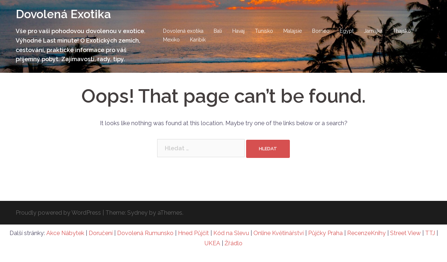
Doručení (101, 233)
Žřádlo (233, 243)
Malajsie (292, 31)
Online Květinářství (278, 233)
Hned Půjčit (193, 233)
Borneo (321, 31)
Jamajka (373, 31)
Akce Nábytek (65, 233)
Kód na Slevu (231, 233)
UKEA (212, 243)
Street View (405, 233)
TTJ (430, 233)
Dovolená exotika (183, 31)
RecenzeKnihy (366, 233)
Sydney (137, 212)
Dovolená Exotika (63, 14)
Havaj (238, 31)
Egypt (347, 31)
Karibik (198, 40)
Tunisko (264, 31)
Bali (218, 31)
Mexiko (171, 40)
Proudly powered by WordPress (58, 212)
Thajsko (402, 31)
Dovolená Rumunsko (145, 233)
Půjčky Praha (325, 233)
